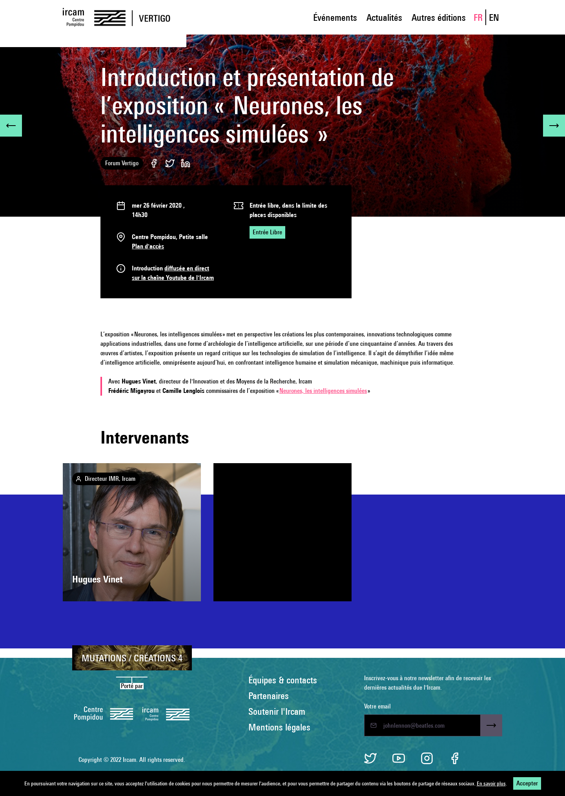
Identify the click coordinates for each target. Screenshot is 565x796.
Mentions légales (279, 726)
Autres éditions (439, 17)
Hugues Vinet (97, 579)
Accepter (527, 783)
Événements (335, 17)
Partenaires (268, 695)
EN (494, 17)
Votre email (377, 706)
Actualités (384, 17)
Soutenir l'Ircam (276, 711)
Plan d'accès (148, 246)
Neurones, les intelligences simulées (323, 390)
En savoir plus (491, 783)
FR (478, 17)
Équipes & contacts (282, 679)
